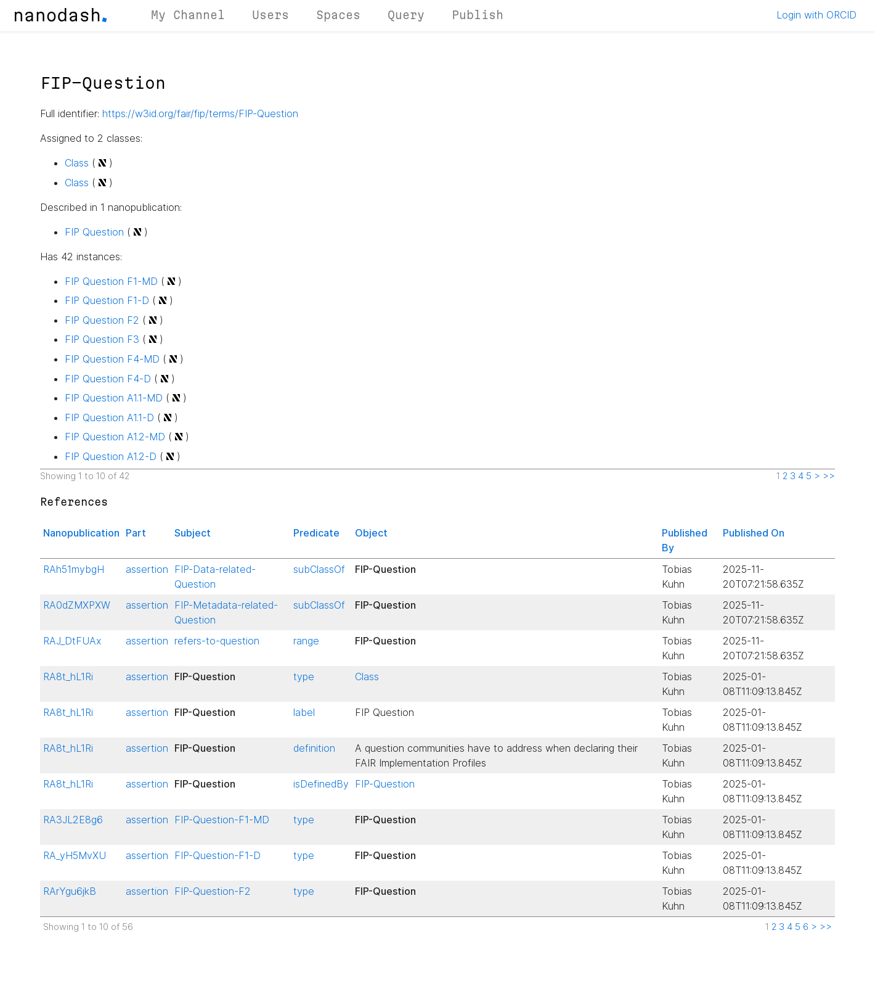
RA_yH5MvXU (74, 855)
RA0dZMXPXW (76, 605)
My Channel (188, 15)
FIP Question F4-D (108, 378)
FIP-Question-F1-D (217, 855)
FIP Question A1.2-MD (115, 436)
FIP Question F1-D (107, 300)
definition (314, 748)
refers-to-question (216, 641)
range (306, 641)
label (304, 712)
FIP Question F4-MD (112, 359)
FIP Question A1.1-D (109, 417)
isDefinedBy (321, 784)
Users (270, 15)
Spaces (338, 15)
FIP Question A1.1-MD (114, 398)
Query (406, 15)
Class (77, 163)
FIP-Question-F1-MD (221, 819)
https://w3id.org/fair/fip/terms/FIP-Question (200, 113)
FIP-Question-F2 (212, 891)
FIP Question (94, 232)
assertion (147, 569)
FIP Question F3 (102, 339)
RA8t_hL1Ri (68, 676)
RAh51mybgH (73, 569)
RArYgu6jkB (69, 891)
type (303, 676)
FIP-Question (385, 784)
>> (829, 476)
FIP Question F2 (102, 320)
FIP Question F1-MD (111, 281)
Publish (477, 15)
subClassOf (319, 569)
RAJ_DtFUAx (72, 641)
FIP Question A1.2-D (111, 456)
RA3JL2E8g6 (73, 819)
